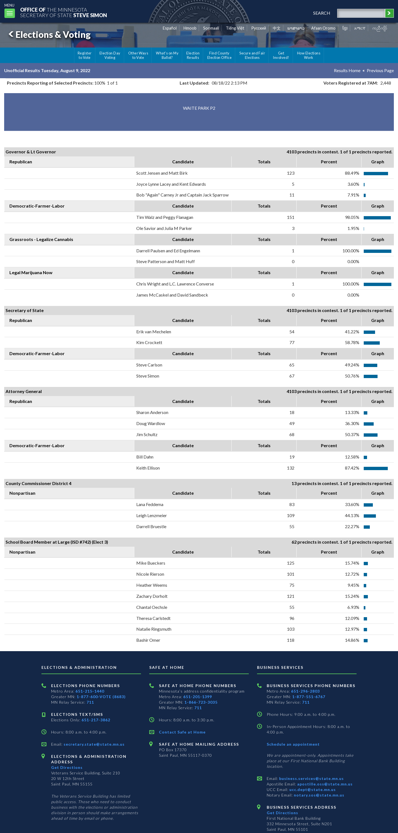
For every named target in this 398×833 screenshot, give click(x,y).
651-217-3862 (96, 719)
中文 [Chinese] (277, 28)
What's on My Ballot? (167, 55)
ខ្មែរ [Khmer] (345, 28)
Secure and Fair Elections (252, 55)
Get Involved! (281, 55)
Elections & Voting (49, 34)
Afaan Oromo (323, 28)
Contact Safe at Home (182, 732)
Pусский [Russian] (258, 28)
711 (90, 702)
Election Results (193, 55)
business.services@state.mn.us (311, 778)
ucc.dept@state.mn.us (312, 789)
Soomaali (211, 28)
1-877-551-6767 (308, 696)
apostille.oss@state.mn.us (324, 784)
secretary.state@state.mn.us (93, 744)
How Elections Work (308, 55)
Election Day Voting (110, 55)
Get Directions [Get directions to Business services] (282, 812)
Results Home (347, 70)
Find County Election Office (219, 55)
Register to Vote (85, 55)
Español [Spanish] (170, 28)
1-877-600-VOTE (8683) (101, 696)
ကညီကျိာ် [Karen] (379, 28)
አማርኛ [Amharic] (359, 28)
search (321, 12)
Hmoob (190, 28)
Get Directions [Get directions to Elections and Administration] (67, 767)
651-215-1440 (89, 691)
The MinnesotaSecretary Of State (63, 12)
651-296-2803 (305, 691)
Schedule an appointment (293, 744)
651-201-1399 (197, 696)
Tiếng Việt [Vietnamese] (235, 28)
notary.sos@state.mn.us (318, 795)
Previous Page (380, 70)
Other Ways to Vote (138, 55)
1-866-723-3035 (201, 702)
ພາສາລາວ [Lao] (296, 28)
